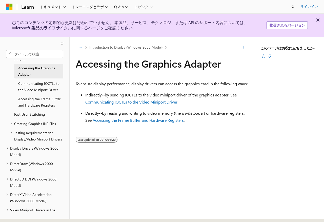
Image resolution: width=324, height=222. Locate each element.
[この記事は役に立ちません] (270, 56)
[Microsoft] (9, 7)
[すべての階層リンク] (80, 47)
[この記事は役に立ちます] (263, 56)
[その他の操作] (243, 47)
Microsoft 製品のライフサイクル (42, 27)
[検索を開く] (293, 6)
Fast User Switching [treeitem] (29, 114)
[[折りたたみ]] (62, 43)
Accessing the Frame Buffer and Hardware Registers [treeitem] (39, 102)
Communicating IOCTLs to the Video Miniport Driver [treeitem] (38, 86)
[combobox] (34, 54)
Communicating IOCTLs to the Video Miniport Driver (131, 102)
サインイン (309, 6)
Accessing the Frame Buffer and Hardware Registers (138, 120)
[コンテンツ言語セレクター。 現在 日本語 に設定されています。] (16, 217)
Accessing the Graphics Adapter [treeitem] (36, 71)
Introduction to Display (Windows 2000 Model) (126, 47)
